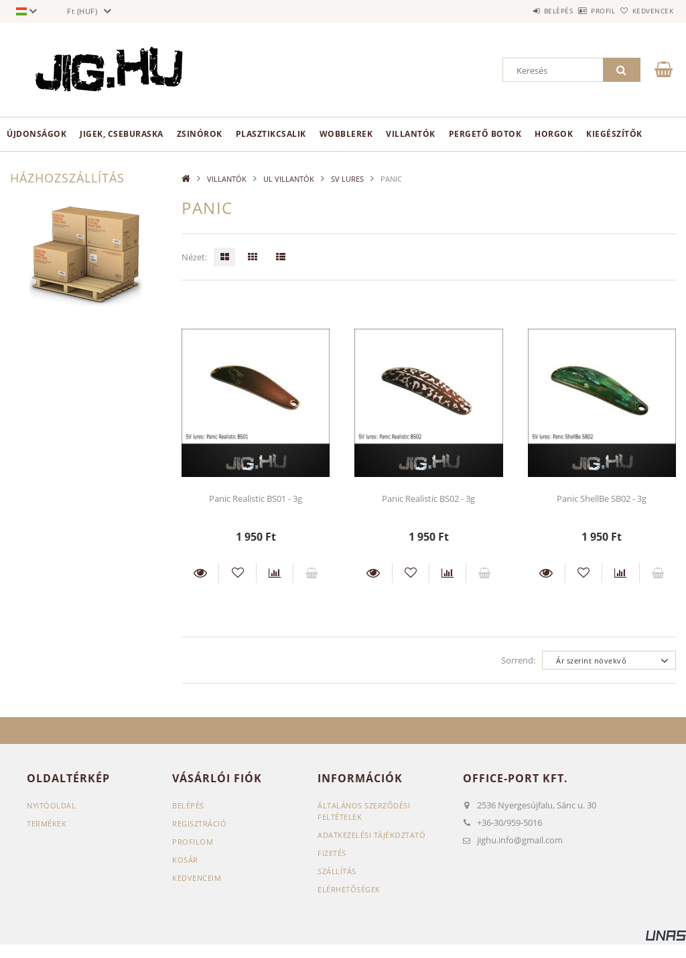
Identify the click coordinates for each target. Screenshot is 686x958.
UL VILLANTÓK (288, 179)
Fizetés (332, 853)
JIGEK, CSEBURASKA (121, 134)
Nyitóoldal (51, 805)
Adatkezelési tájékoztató (371, 835)
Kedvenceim (196, 878)
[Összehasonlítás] (275, 573)
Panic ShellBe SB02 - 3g (601, 498)
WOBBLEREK (346, 134)
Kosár (185, 860)
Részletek (200, 573)
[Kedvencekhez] (237, 573)
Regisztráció (199, 823)
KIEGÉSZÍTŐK (614, 134)
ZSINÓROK (199, 134)
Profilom (192, 842)
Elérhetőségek (349, 889)
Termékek (46, 823)
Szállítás (337, 871)
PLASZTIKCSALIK (271, 134)
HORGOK (554, 134)
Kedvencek (645, 10)
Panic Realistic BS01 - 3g (255, 498)
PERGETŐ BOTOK (485, 134)
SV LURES (347, 179)
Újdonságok (36, 134)
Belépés (521, 10)
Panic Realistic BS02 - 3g (428, 498)
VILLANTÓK (410, 134)
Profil (581, 10)
